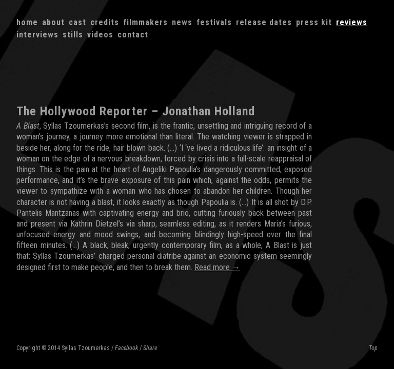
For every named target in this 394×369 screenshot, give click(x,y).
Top (373, 348)
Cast (77, 22)
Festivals (214, 22)
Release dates (264, 22)
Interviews (37, 34)
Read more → (217, 267)
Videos (100, 34)
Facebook (126, 348)
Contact (132, 34)
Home (27, 22)
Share (150, 348)
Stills (73, 34)
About (53, 22)
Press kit (314, 22)
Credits (104, 22)
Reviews (351, 22)
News (182, 22)
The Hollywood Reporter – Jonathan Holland (135, 111)
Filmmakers (145, 22)
